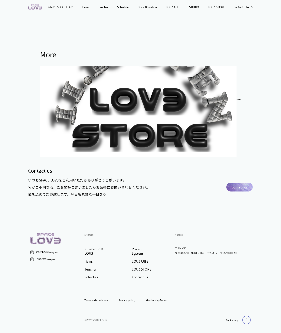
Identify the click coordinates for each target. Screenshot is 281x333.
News (85, 7)
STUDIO (194, 7)
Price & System (147, 7)
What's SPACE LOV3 (60, 7)
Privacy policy (127, 300)
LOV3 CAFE (173, 7)
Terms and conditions (96, 300)
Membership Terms (156, 300)
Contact (238, 7)
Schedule (123, 7)
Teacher (103, 7)
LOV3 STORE (216, 7)
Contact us (239, 187)
